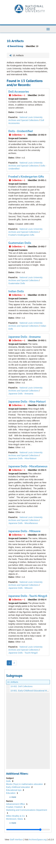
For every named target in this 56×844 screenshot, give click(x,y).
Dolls (8, 781)
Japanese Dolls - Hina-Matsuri (27, 401)
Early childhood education (18, 787)
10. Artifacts (12, 682)
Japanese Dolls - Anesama (24, 337)
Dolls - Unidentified (20, 131)
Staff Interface (16, 839)
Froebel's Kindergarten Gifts (26, 176)
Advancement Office (16, 804)
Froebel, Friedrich (14, 807)
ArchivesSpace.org (37, 839)
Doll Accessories (18, 91)
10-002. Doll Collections (21, 686)
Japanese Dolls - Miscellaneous (27, 466)
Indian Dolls (16, 291)
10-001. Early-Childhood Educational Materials (32, 690)
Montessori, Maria (14, 819)
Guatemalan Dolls (19, 243)
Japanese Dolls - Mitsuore (24, 531)
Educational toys (14, 790)
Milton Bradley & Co (15, 816)
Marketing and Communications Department (26, 810)
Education (11, 793)
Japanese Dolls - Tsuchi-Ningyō (27, 596)
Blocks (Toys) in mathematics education (24, 784)
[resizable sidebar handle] (28, 829)
